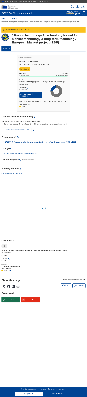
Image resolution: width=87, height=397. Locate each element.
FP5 (13, 18)
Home (3, 18)
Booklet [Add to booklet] (66, 285)
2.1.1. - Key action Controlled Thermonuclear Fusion (19, 153)
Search (83, 6)
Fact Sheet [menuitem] (6, 49)
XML (12, 299)
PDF (32, 299)
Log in (72, 6)
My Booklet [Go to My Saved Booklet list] (79, 285)
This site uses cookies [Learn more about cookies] (29, 389)
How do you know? (40, 1)
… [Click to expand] (8, 18)
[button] (77, 6)
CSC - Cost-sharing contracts (11, 173)
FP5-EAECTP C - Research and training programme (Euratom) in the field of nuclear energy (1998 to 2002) (38, 142)
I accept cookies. (29, 394)
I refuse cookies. (58, 394)
